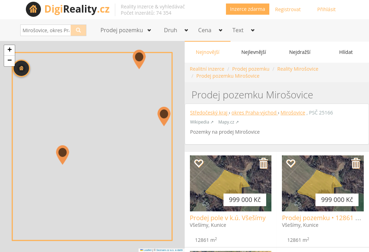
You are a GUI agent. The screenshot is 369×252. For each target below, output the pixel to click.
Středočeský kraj (209, 112)
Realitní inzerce (207, 68)
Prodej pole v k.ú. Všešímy (228, 218)
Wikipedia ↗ (202, 122)
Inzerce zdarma (247, 9)
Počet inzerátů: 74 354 (146, 12)
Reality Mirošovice (297, 68)
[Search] (78, 30)
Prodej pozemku (250, 68)
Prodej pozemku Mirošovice (228, 75)
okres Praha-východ (255, 112)
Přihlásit (326, 9)
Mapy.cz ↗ (228, 122)
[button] (21, 68)
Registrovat (288, 9)
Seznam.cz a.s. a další (169, 250)
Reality (77, 8)
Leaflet (145, 250)
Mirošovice (293, 112)
